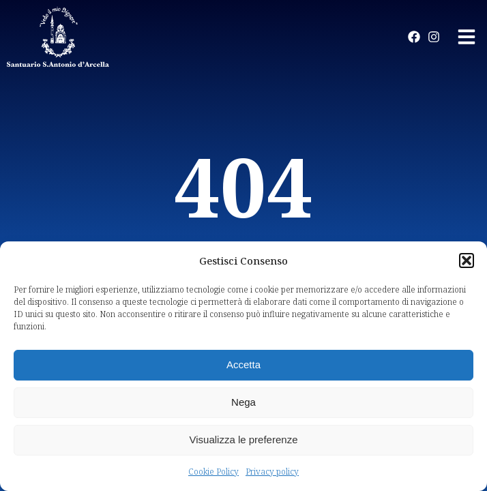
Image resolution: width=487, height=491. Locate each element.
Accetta (243, 364)
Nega (243, 402)
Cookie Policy (213, 471)
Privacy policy (272, 471)
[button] (466, 260)
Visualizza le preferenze (244, 439)
